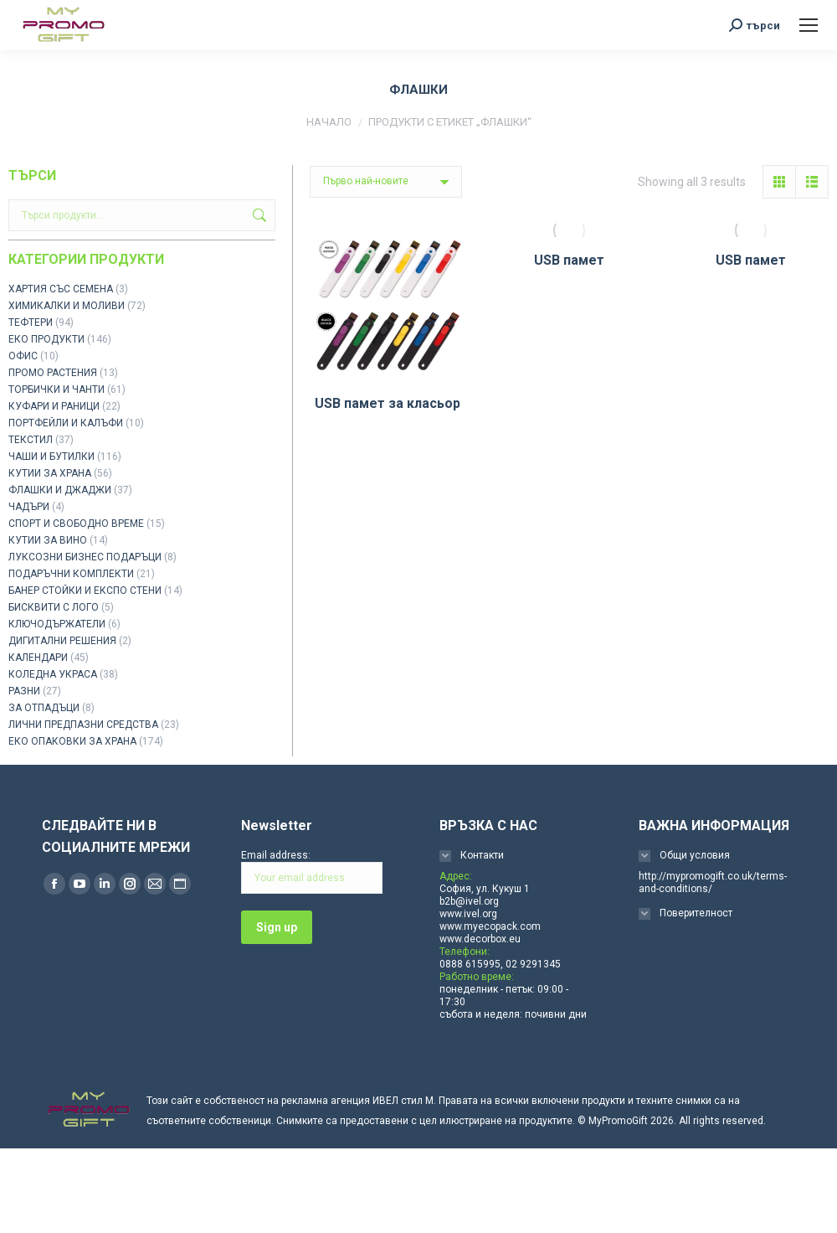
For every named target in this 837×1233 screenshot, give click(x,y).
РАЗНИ (24, 691)
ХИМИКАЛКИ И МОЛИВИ (66, 306)
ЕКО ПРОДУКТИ (46, 339)
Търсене (257, 215)
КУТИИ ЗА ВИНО (47, 540)
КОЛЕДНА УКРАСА (52, 674)
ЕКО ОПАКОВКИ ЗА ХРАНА (72, 741)
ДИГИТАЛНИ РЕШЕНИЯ (62, 641)
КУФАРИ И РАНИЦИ (54, 406)
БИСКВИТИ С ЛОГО (53, 607)
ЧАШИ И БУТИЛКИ (51, 456)
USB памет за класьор (387, 403)
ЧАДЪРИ (28, 507)
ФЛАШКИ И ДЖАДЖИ (59, 490)
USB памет (569, 260)
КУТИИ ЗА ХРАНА (49, 473)
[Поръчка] (386, 182)
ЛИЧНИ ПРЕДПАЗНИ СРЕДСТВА (83, 724)
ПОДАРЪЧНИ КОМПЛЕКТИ (71, 574)
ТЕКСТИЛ (30, 440)
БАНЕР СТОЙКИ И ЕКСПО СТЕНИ (85, 590)
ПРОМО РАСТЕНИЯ (52, 373)
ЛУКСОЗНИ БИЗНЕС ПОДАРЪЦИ (85, 557)
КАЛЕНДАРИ (38, 657)
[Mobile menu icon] (808, 25)
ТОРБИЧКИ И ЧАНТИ (56, 389)
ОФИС (23, 356)
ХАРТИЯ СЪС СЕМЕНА (60, 289)
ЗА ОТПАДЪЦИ (44, 708)
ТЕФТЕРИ (30, 322)
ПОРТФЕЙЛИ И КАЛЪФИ (65, 423)
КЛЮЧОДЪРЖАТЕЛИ (56, 624)
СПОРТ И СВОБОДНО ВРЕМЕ (76, 523)
